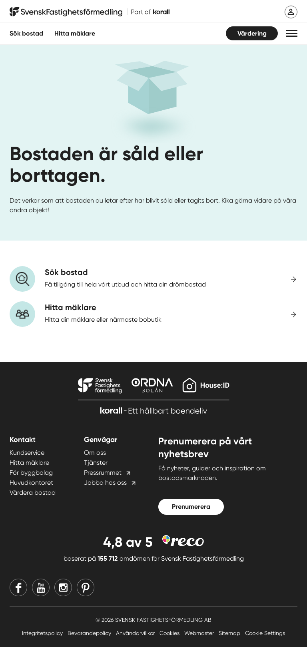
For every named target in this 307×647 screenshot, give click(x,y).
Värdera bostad (33, 492)
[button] (291, 33)
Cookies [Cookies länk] (170, 633)
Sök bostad (26, 33)
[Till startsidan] (89, 12)
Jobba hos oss (105, 482)
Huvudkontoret (31, 482)
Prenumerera (191, 506)
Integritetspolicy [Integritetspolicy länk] (43, 633)
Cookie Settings (265, 633)
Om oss (95, 452)
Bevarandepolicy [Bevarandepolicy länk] (90, 633)
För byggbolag (31, 472)
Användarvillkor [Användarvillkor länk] (136, 633)
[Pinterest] (85, 587)
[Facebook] (18, 587)
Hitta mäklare (29, 462)
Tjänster (96, 462)
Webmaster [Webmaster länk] (199, 633)
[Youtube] (41, 587)
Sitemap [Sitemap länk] (230, 633)
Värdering (252, 33)
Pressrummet (103, 472)
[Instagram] (63, 587)
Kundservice (27, 452)
